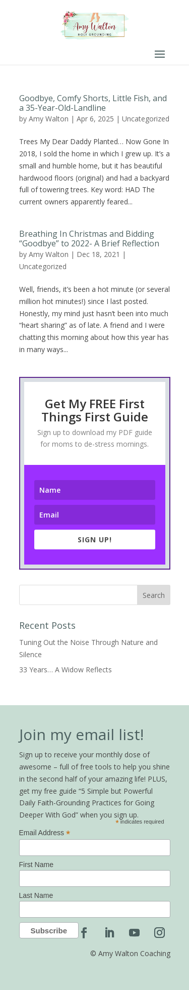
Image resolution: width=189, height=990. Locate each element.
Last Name (36, 895)
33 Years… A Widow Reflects (65, 669)
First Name (36, 864)
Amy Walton (49, 118)
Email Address (45, 833)
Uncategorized (145, 118)
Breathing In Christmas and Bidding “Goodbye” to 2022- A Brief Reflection (89, 238)
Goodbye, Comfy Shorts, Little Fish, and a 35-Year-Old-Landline (93, 103)
